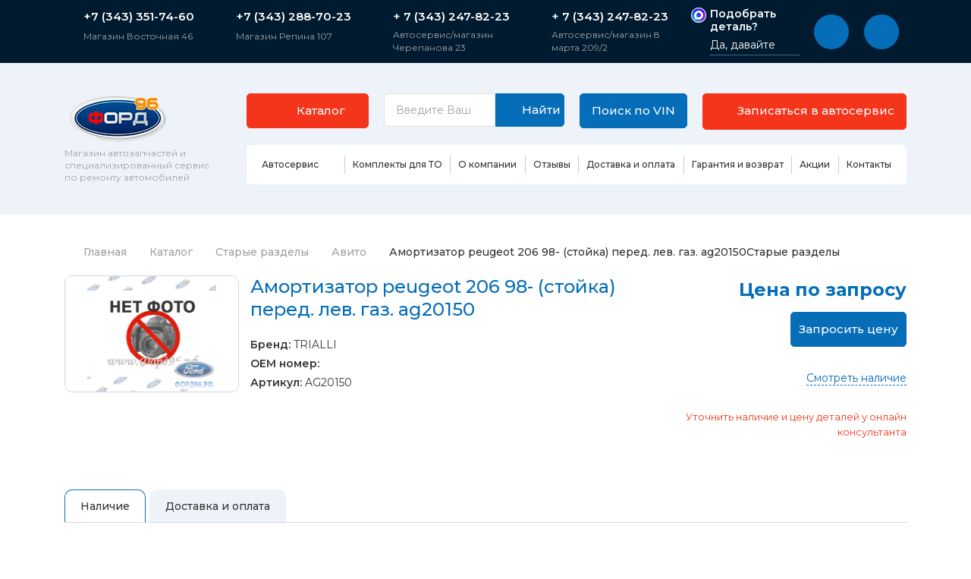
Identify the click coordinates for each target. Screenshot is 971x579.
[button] (831, 31)
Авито (349, 252)
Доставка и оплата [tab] (217, 506)
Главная (95, 252)
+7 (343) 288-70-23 (293, 17)
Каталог (171, 252)
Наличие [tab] (105, 506)
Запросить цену (848, 329)
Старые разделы (262, 252)
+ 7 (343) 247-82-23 (451, 17)
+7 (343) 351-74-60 (138, 17)
